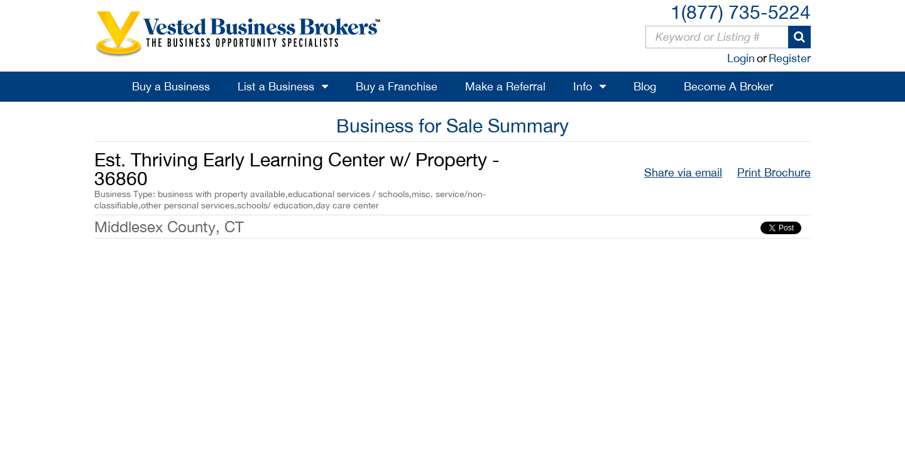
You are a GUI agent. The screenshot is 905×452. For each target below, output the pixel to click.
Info (582, 86)
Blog (645, 86)
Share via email (683, 172)
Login (741, 58)
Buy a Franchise (396, 86)
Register (790, 58)
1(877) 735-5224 (741, 11)
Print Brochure (774, 172)
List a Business (276, 86)
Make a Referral (505, 86)
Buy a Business (171, 86)
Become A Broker (728, 86)
